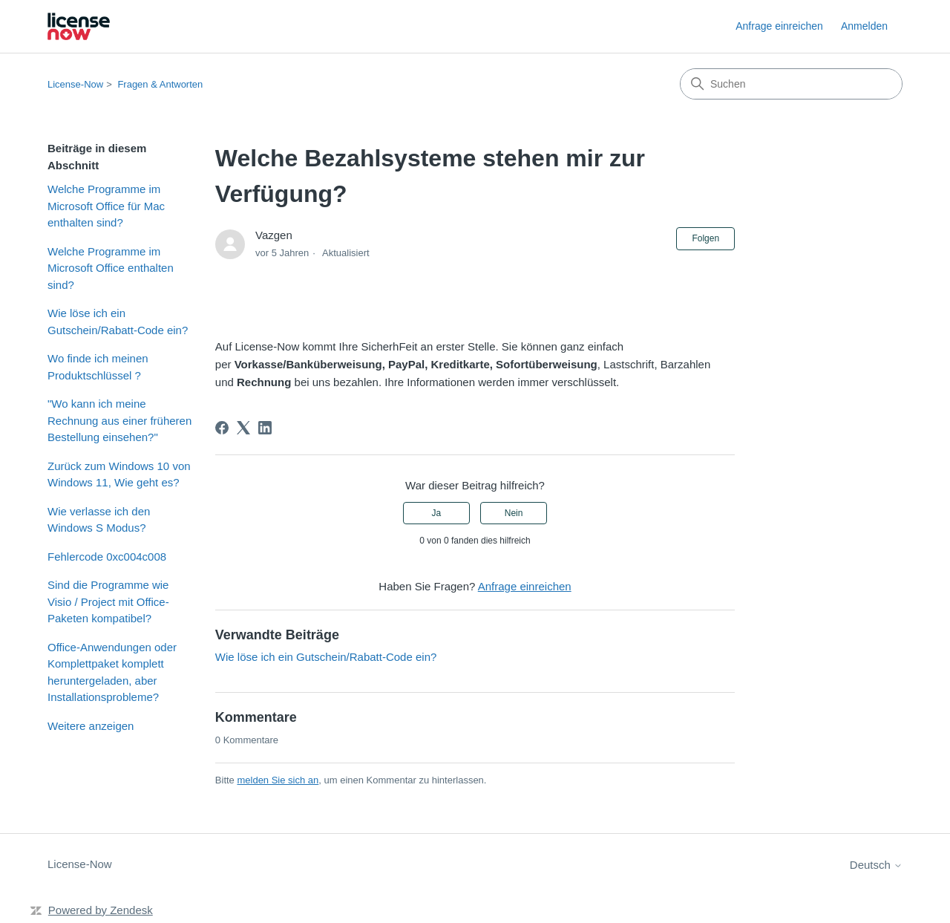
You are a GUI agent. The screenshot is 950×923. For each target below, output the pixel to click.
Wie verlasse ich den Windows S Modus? (99, 520)
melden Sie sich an (277, 780)
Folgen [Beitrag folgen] (705, 238)
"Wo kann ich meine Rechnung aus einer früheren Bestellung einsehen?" (119, 420)
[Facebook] (222, 427)
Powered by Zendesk (100, 910)
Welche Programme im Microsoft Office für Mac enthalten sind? (106, 206)
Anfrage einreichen (779, 26)
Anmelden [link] (864, 26)
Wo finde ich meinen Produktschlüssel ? (98, 367)
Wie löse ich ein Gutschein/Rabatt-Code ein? (118, 321)
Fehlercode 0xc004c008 (107, 556)
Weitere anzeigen (91, 726)
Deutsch (876, 864)
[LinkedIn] (265, 427)
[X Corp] (243, 427)
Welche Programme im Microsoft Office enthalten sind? (111, 268)
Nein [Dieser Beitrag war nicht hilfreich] (514, 513)
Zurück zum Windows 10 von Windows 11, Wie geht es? (119, 474)
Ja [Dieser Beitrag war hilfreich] (437, 513)
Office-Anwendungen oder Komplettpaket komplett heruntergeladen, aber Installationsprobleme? (112, 672)
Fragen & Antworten (160, 84)
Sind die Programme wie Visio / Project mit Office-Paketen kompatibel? (108, 601)
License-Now (75, 84)
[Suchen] (791, 84)
